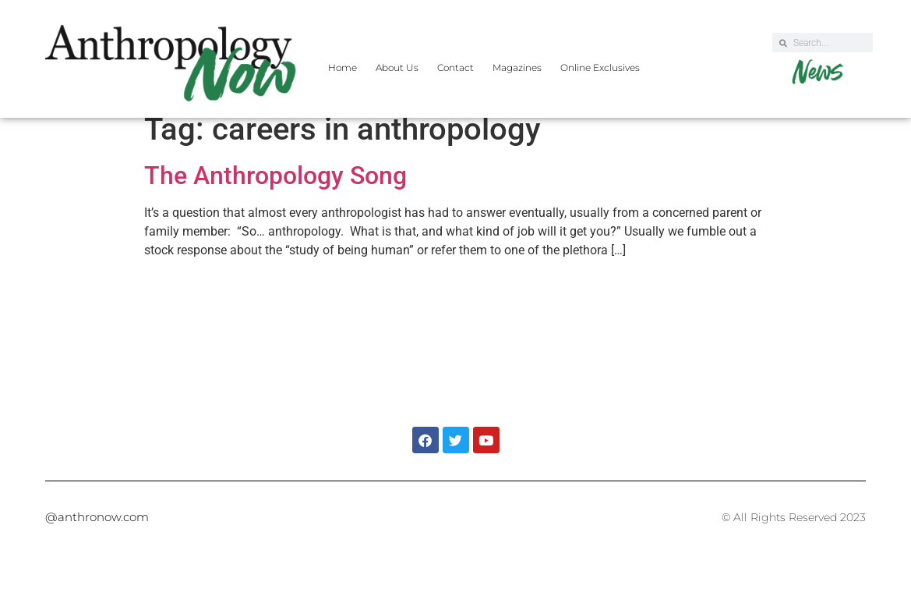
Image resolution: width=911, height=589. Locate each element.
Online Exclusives (600, 67)
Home (342, 67)
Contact (455, 67)
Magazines (517, 67)
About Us (397, 67)
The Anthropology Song (275, 189)
